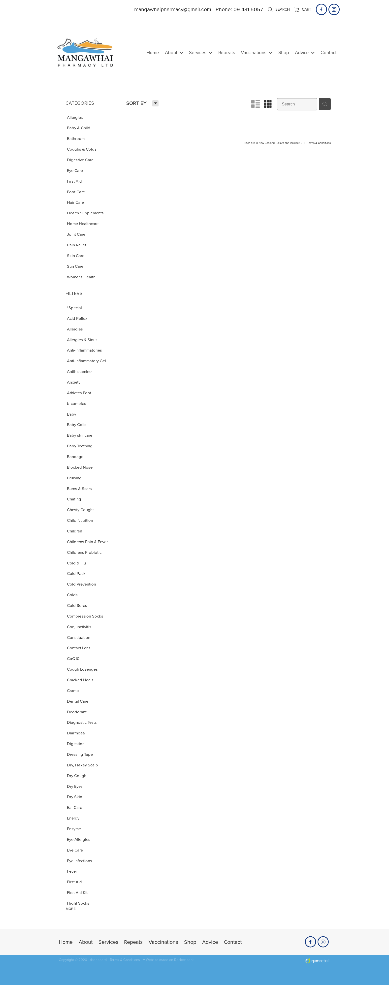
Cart (303, 9)
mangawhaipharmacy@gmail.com (172, 9)
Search (278, 9)
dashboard (98, 959)
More (71, 909)
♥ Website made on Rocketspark (168, 959)
